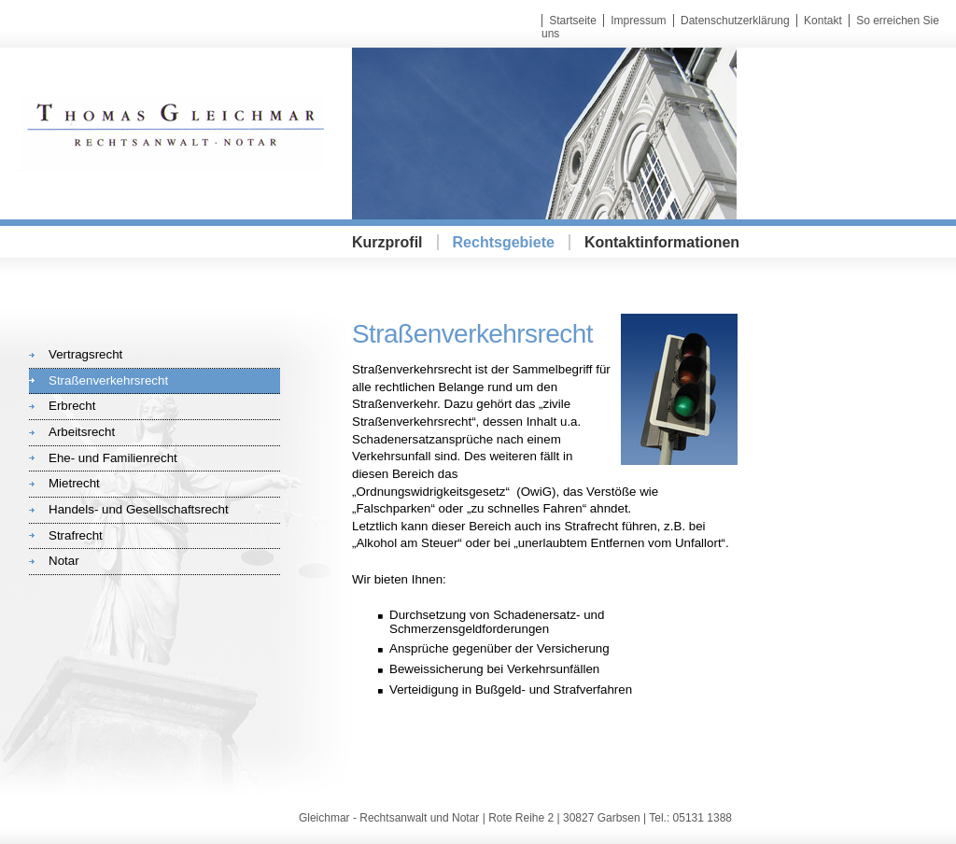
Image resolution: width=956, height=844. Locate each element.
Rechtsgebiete (504, 242)
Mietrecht (74, 483)
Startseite (573, 20)
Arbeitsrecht (82, 432)
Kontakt (823, 20)
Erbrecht (72, 406)
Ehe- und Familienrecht (113, 458)
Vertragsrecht (85, 354)
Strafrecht (76, 535)
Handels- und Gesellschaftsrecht (139, 509)
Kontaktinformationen (661, 242)
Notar (64, 561)
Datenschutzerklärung (735, 20)
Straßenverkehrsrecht (108, 380)
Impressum (638, 20)
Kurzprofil (387, 242)
